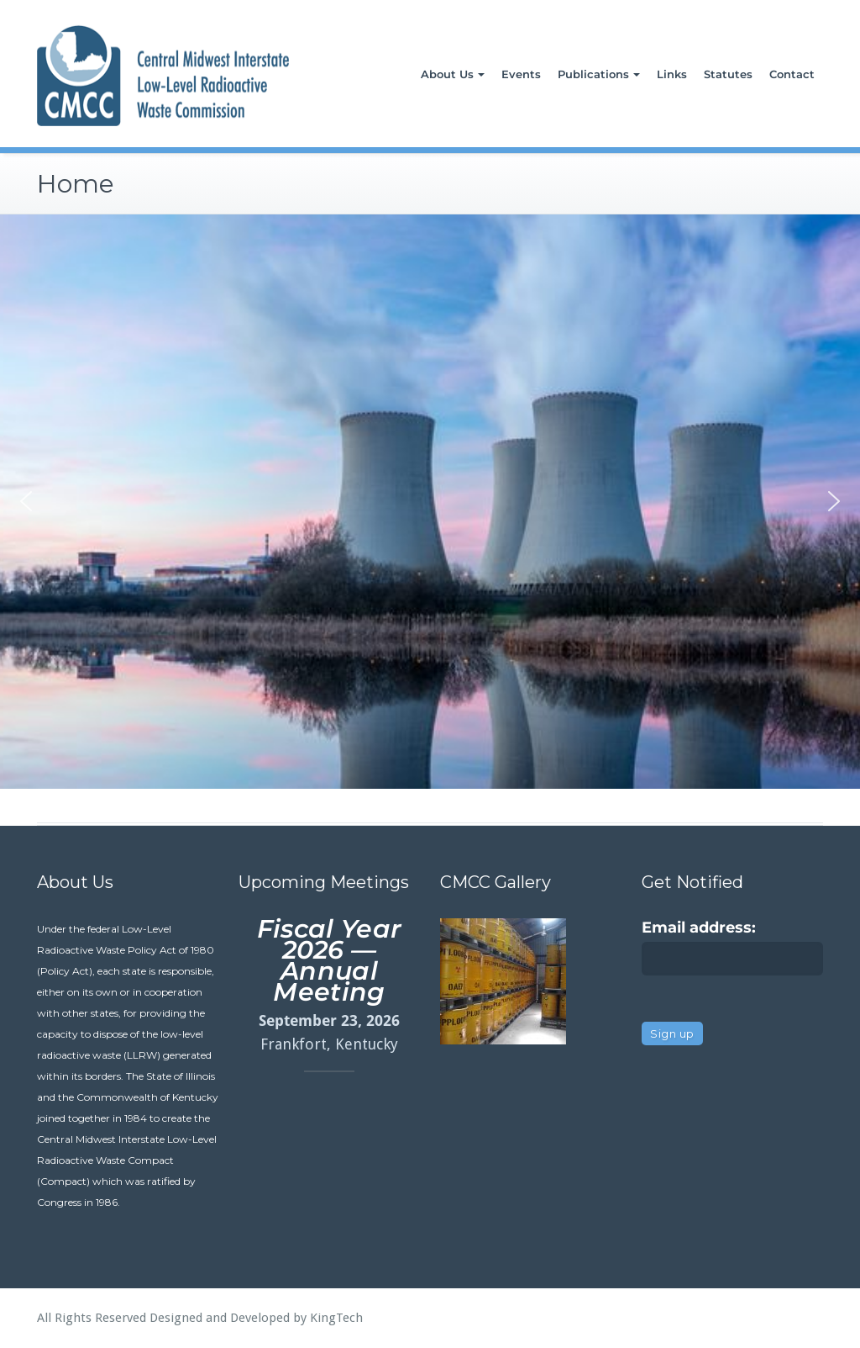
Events (521, 74)
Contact (792, 74)
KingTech (336, 1317)
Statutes (728, 74)
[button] (26, 501)
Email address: (699, 927)
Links (672, 74)
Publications (599, 74)
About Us (453, 74)
